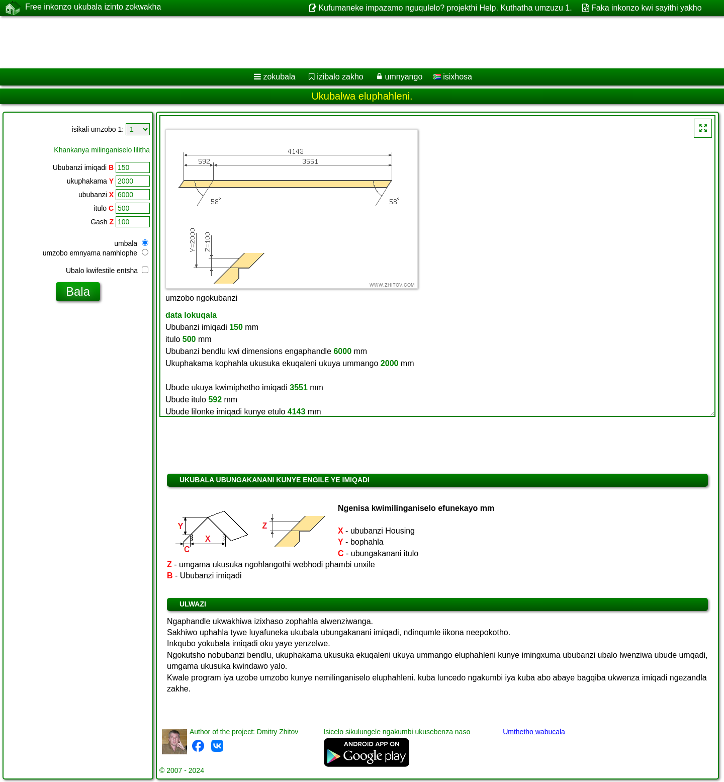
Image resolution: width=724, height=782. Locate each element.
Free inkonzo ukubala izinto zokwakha (93, 8)
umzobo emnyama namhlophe (95, 253)
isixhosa (452, 76)
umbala (131, 243)
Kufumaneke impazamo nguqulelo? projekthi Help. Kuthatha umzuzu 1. (445, 8)
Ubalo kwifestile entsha (107, 271)
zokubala (279, 76)
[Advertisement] (305, 42)
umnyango (404, 76)
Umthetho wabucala (534, 732)
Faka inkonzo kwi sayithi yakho (646, 8)
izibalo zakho (340, 76)
